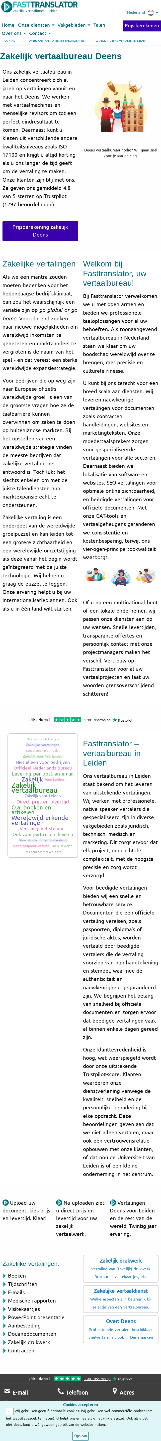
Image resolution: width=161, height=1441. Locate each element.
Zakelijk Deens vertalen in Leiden (121, 40)
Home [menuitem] (8, 25)
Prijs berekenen (142, 25)
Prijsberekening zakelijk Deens (40, 231)
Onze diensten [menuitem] (34, 25)
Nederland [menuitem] (140, 12)
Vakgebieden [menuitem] (72, 25)
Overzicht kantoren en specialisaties (56, 40)
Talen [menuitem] (99, 25)
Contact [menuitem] (37, 33)
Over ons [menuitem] (11, 33)
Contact (10, 40)
